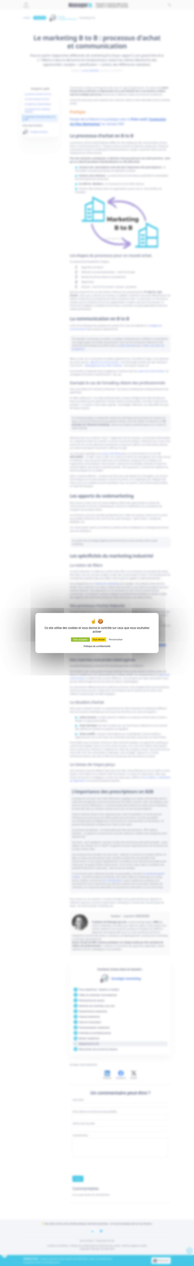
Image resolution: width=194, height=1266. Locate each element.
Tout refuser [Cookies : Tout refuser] (99, 639)
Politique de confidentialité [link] (97, 646)
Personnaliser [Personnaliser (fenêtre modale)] (116, 639)
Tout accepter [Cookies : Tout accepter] (80, 639)
